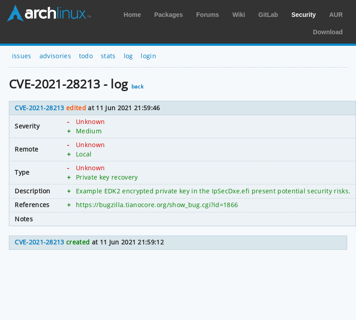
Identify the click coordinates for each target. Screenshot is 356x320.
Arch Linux (49, 13)
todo (86, 56)
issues (22, 56)
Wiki (238, 14)
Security (303, 14)
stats (108, 56)
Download (328, 32)
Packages (168, 14)
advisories (55, 56)
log (128, 56)
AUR (336, 14)
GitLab (268, 14)
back (137, 86)
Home (132, 14)
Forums (207, 14)
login (148, 56)
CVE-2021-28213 (39, 108)
